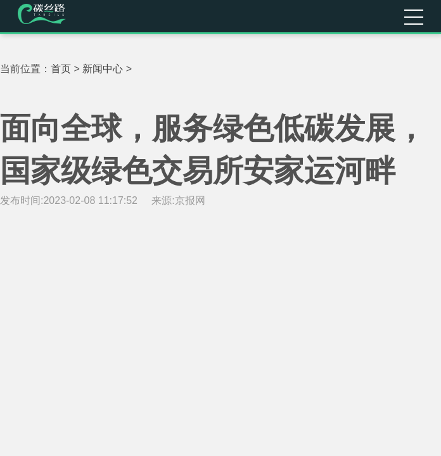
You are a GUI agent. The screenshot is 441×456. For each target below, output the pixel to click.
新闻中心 (102, 68)
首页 (61, 68)
